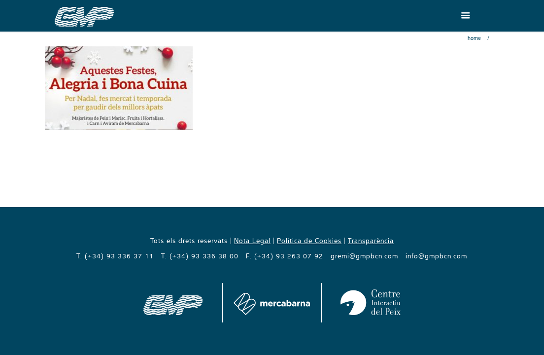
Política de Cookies (309, 241)
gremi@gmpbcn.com (364, 256)
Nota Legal (252, 241)
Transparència (371, 241)
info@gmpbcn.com (436, 256)
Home (474, 38)
